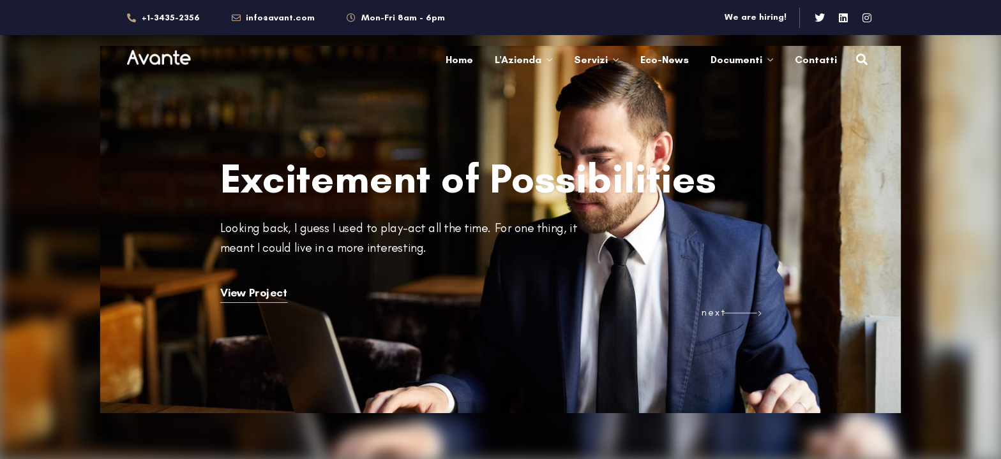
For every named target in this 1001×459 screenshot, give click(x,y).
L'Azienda (518, 60)
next (713, 312)
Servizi (591, 60)
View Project (254, 293)
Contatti (816, 60)
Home (459, 60)
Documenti (736, 60)
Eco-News (664, 60)
